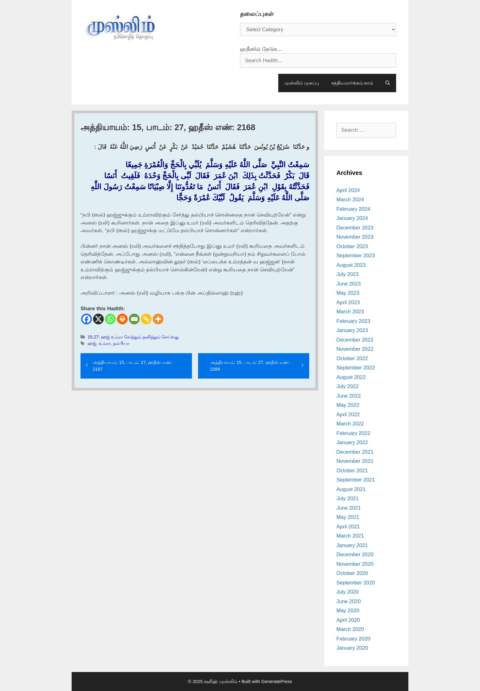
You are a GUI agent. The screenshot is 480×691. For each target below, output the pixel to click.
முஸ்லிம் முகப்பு (301, 82)
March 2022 (350, 424)
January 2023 (352, 330)
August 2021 (351, 489)
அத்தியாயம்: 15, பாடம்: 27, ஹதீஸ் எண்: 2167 (132, 366)
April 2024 (348, 190)
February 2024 (353, 209)
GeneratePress (276, 681)
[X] (98, 319)
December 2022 (354, 340)
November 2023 (354, 237)
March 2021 (350, 536)
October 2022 (352, 358)
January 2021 (352, 545)
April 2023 (348, 302)
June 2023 (348, 284)
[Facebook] (86, 319)
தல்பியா (121, 343)
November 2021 (354, 461)
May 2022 (347, 405)
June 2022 (348, 396)
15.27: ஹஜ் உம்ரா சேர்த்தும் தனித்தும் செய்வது (133, 336)
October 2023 (352, 246)
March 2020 (350, 629)
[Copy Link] (146, 319)
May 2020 (347, 611)
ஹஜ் (92, 343)
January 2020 (352, 648)
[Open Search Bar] (387, 83)
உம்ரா (105, 343)
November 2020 (354, 564)
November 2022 (354, 349)
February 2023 (353, 321)
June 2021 (348, 508)
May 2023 (347, 293)
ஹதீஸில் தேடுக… (261, 49)
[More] (158, 319)
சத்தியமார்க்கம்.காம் (352, 82)
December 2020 (354, 554)
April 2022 (348, 414)
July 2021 (347, 498)
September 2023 (355, 256)
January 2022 (352, 442)
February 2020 (353, 639)
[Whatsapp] (110, 319)
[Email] (134, 319)
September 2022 (355, 368)
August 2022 (351, 377)
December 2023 (354, 228)
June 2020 (348, 601)
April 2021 (348, 527)
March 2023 (350, 312)
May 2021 (347, 517)
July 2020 (347, 592)
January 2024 (352, 218)
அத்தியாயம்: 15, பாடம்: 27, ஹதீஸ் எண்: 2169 (250, 366)
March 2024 (350, 199)
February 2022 (353, 433)
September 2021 (355, 480)
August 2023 (351, 265)
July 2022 (347, 386)
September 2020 (355, 583)
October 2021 (352, 471)
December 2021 (354, 452)
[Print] (122, 319)
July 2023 (347, 274)
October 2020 (352, 573)
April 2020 (348, 620)
